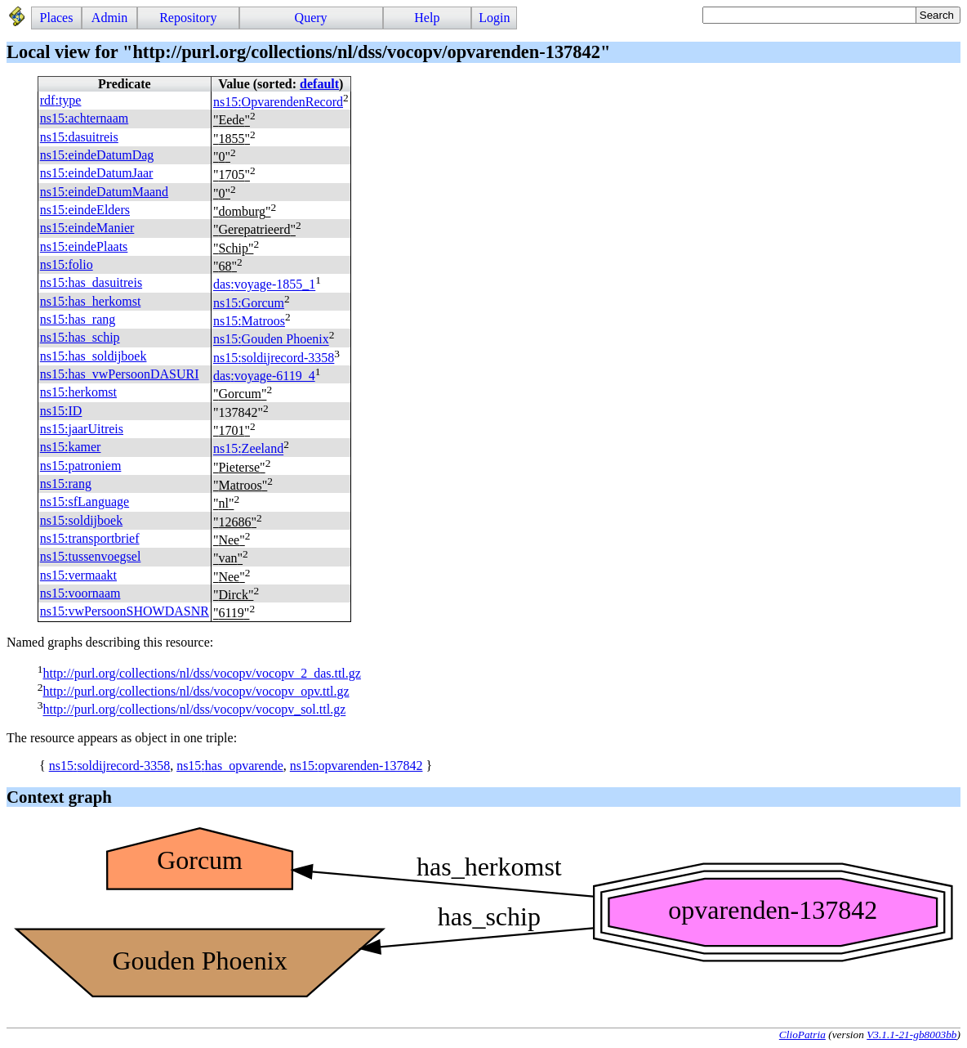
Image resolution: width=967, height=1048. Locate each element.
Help (426, 18)
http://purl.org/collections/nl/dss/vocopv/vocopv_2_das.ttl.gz (201, 673)
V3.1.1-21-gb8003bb (911, 1034)
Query (311, 18)
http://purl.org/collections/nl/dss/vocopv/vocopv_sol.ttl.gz (193, 710)
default (319, 84)
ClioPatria (802, 1034)
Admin (109, 18)
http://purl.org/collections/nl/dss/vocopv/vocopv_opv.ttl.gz (195, 691)
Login (494, 18)
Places (57, 18)
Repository (187, 18)
